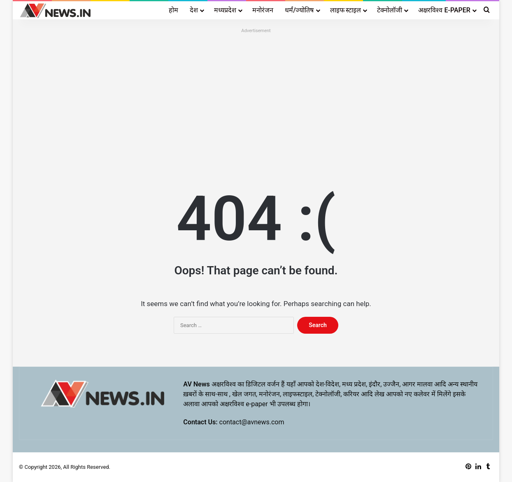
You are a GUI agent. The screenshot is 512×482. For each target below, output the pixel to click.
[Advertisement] (256, 93)
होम (173, 10)
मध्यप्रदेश (225, 10)
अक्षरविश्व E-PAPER (444, 10)
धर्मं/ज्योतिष (299, 10)
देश (194, 10)
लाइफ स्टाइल (345, 10)
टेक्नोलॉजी (389, 10)
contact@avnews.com (251, 422)
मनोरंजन (262, 10)
